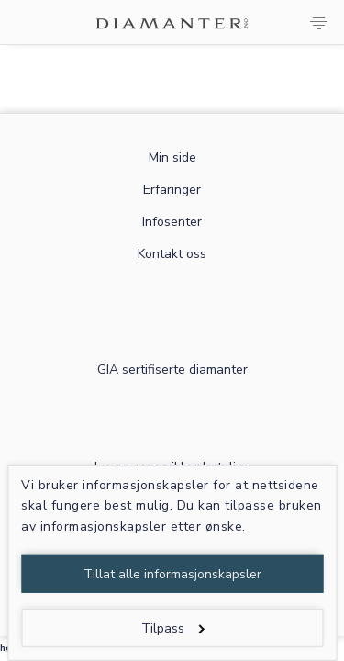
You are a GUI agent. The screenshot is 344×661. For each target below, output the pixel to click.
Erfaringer (172, 189)
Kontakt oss (172, 254)
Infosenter (172, 221)
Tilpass (173, 628)
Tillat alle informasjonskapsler (172, 574)
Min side (172, 157)
